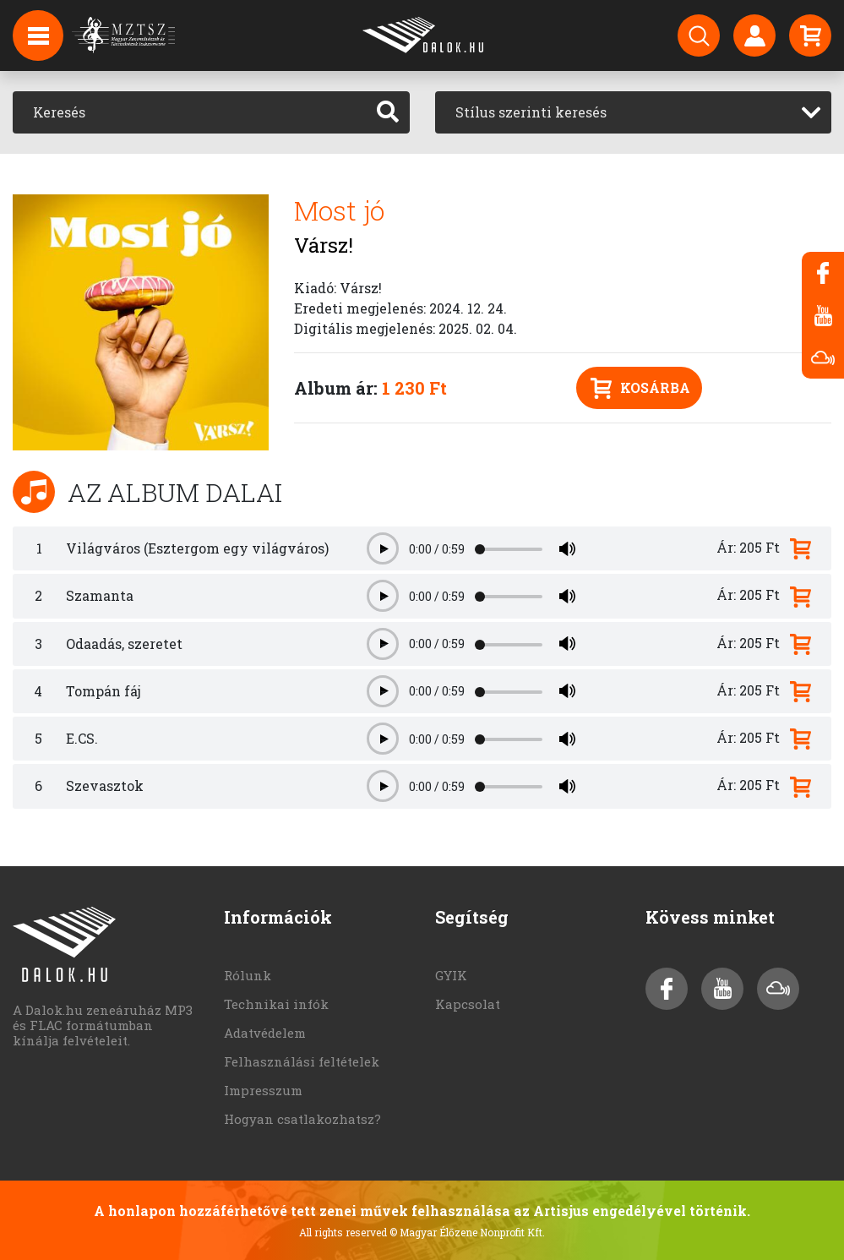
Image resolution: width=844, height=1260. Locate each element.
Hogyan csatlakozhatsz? (302, 1118)
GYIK (451, 975)
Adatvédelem (265, 1032)
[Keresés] (190, 112)
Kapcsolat (467, 1003)
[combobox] (633, 112)
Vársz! (323, 245)
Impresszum (263, 1090)
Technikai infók (276, 1003)
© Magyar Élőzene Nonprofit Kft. (467, 1232)
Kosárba (640, 388)
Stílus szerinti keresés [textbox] (531, 112)
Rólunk (247, 975)
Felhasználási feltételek (301, 1061)
